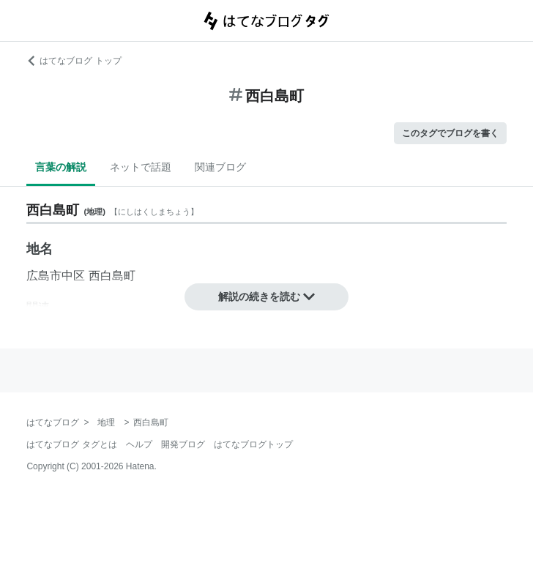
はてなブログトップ (253, 444)
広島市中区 (55, 275)
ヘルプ (139, 444)
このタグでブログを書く (450, 133)
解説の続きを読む (266, 296)
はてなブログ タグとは (71, 444)
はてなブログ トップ (73, 61)
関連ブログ (220, 167)
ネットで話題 (140, 167)
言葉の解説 (60, 167)
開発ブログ (183, 444)
